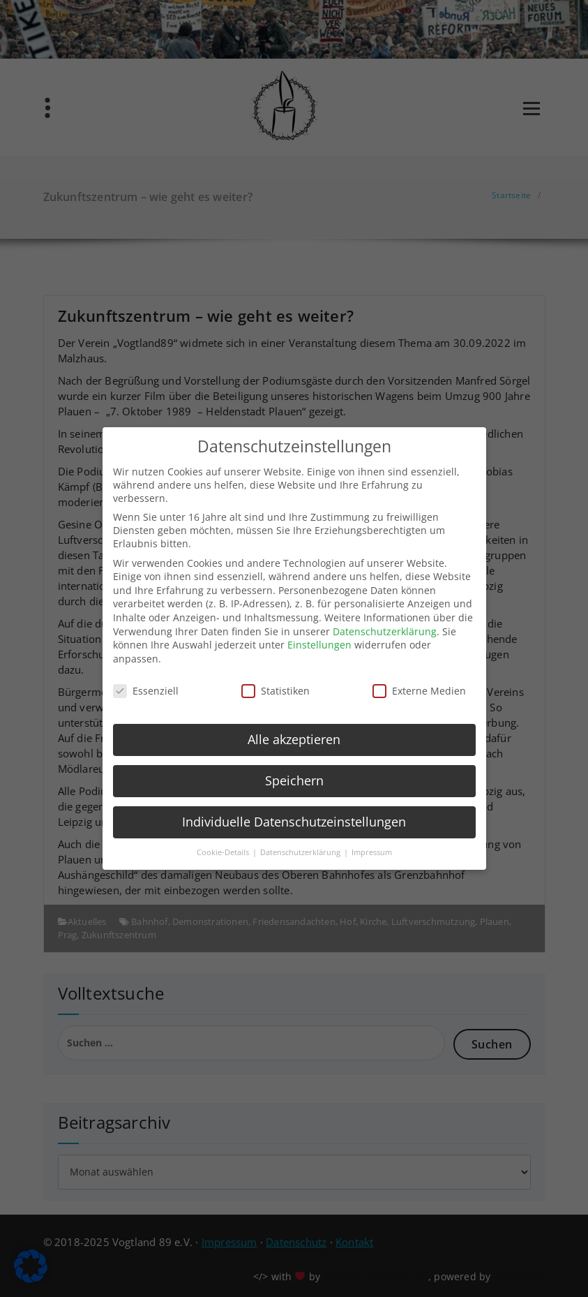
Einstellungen (319, 640)
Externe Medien (419, 685)
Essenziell (146, 685)
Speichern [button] (294, 776)
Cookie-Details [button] (224, 848)
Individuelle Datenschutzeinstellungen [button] (294, 817)
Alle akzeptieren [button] (294, 735)
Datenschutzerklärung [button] (301, 848)
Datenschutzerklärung (385, 626)
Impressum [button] (372, 848)
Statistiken (275, 685)
